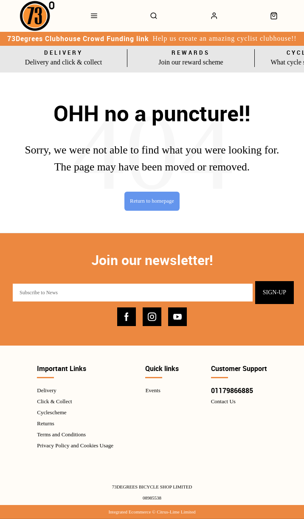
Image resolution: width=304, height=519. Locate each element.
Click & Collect (54, 401)
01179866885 (232, 390)
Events (152, 390)
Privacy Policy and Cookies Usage (75, 445)
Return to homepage (152, 201)
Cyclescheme (51, 412)
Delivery (46, 390)
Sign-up (274, 292)
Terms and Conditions (61, 434)
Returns (45, 423)
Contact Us (223, 401)
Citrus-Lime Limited (176, 511)
